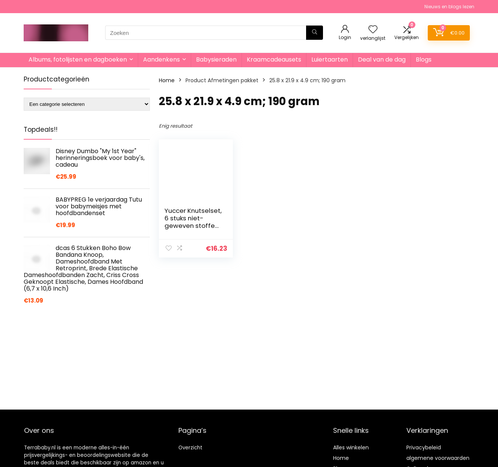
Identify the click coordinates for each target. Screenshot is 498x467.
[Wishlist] (372, 30)
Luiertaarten (329, 59)
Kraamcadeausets (274, 59)
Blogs (424, 59)
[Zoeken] (314, 33)
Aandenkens (161, 59)
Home (167, 80)
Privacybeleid (423, 447)
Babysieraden (216, 59)
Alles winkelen (351, 447)
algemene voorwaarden (437, 458)
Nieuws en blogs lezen (449, 6)
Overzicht (190, 447)
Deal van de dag (382, 59)
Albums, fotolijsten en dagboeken (78, 59)
